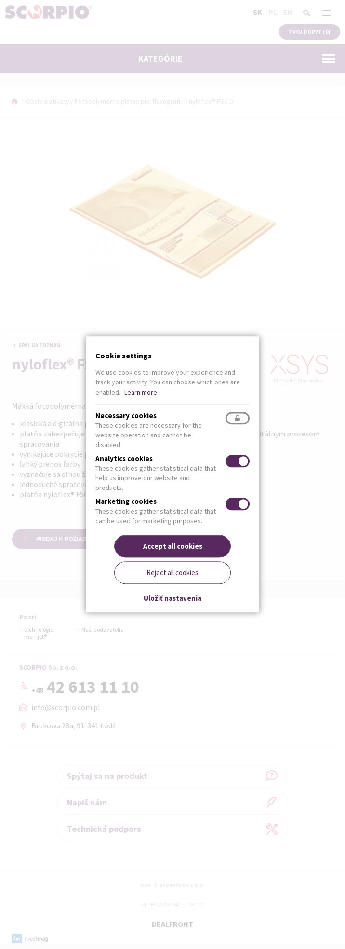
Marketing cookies (126, 501)
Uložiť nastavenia (172, 598)
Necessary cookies (126, 415)
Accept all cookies (172, 546)
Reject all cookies (172, 573)
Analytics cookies (124, 458)
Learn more (140, 392)
